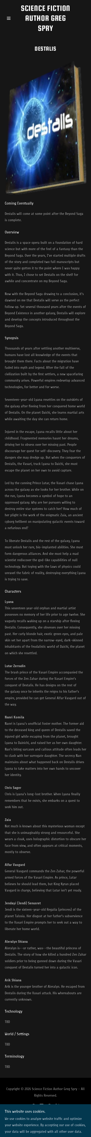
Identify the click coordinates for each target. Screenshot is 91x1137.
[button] (11, 18)
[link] (45, 18)
